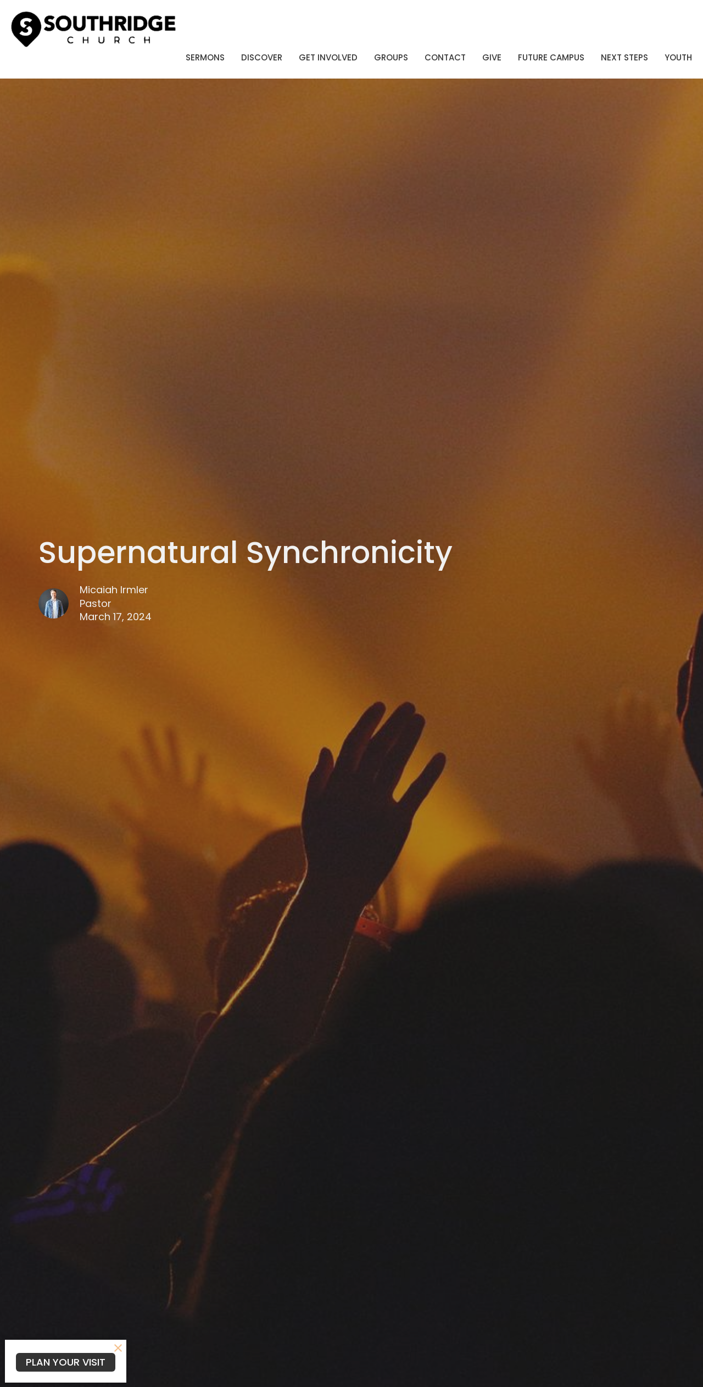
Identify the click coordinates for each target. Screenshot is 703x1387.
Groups (391, 57)
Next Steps (624, 57)
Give (491, 57)
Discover (261, 57)
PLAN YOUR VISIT (65, 1362)
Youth (678, 57)
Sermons (205, 57)
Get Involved (328, 57)
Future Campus (551, 57)
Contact (445, 57)
